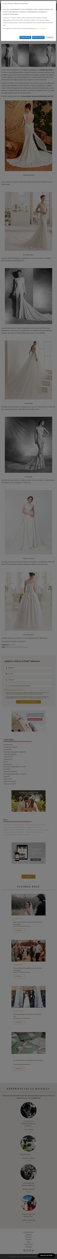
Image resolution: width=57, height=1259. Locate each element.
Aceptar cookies (25, 37)
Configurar (50, 37)
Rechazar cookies (38, 37)
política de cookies (40, 28)
